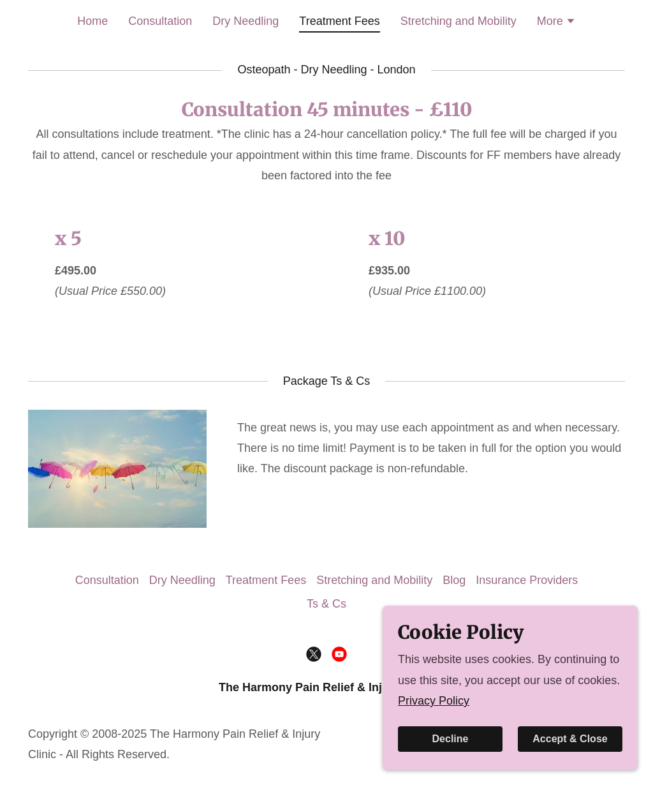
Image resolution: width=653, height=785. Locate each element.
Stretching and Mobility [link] (458, 21)
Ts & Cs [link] (326, 603)
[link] (313, 654)
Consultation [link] (160, 21)
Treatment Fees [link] (339, 21)
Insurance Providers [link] (527, 580)
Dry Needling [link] (245, 21)
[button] (556, 22)
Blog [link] (454, 580)
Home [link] (92, 21)
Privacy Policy (433, 743)
